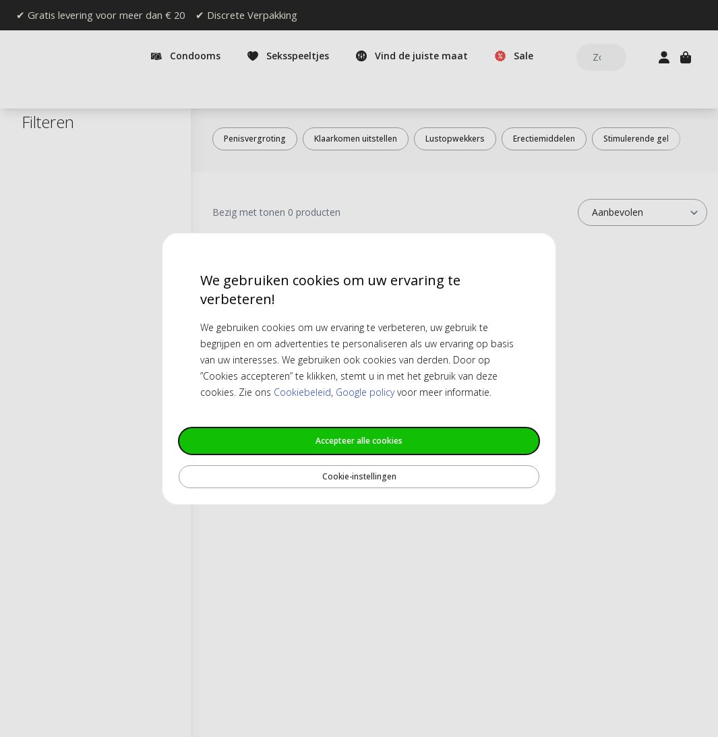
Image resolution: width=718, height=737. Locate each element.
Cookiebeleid (302, 392)
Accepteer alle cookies (359, 440)
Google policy (365, 392)
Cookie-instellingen (359, 476)
